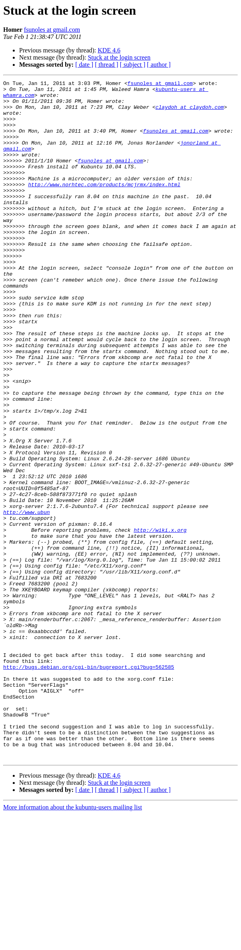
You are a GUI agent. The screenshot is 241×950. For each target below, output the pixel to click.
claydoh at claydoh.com (189, 112)
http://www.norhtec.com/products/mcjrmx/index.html (104, 205)
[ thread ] (106, 64)
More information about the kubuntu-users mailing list (72, 943)
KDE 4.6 (109, 50)
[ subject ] (132, 64)
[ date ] (84, 64)
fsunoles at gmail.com (52, 29)
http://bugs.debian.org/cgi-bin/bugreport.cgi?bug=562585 (88, 784)
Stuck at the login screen (119, 57)
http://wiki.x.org (160, 620)
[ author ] (159, 64)
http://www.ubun (26, 598)
